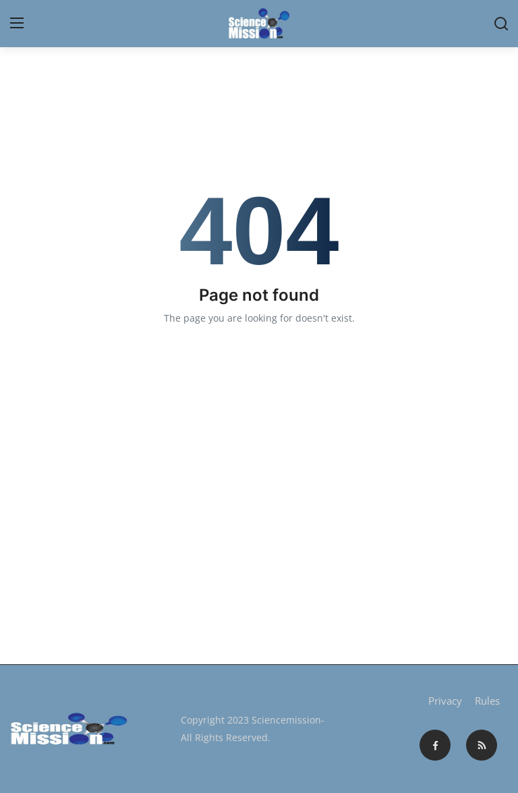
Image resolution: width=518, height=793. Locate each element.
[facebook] (435, 745)
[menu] (17, 23)
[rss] (481, 745)
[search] (501, 23)
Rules (487, 700)
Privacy (445, 700)
